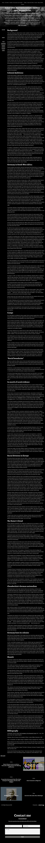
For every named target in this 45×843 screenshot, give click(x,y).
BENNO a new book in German (11, 795)
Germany (3, 48)
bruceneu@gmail (22, 818)
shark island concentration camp (34, 421)
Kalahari (10, 399)
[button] (3, 31)
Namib (38, 397)
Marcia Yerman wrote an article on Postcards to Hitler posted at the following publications (11, 766)
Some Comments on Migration (34, 780)
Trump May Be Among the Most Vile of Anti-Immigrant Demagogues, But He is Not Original (11, 781)
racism (3, 50)
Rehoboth (20, 397)
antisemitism (3, 43)
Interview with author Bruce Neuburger (34, 795)
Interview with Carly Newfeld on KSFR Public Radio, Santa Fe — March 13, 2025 (34, 765)
